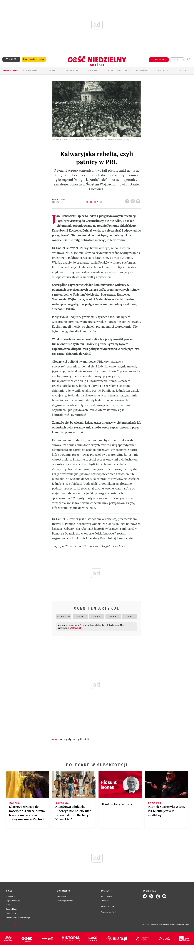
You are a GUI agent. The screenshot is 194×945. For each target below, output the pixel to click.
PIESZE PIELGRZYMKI (68, 739)
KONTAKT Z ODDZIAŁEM (117, 70)
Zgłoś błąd (13, 924)
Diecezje (163, 70)
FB (127, 200)
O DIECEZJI (183, 70)
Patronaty (142, 70)
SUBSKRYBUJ (159, 60)
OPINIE (51, 70)
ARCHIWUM (72, 70)
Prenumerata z (33, 59)
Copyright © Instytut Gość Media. (155, 924)
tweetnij (133, 200)
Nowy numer (10, 70)
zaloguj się (177, 60)
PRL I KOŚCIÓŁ (83, 739)
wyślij (138, 200)
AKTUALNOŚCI (30, 70)
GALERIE (92, 70)
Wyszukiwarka (189, 59)
